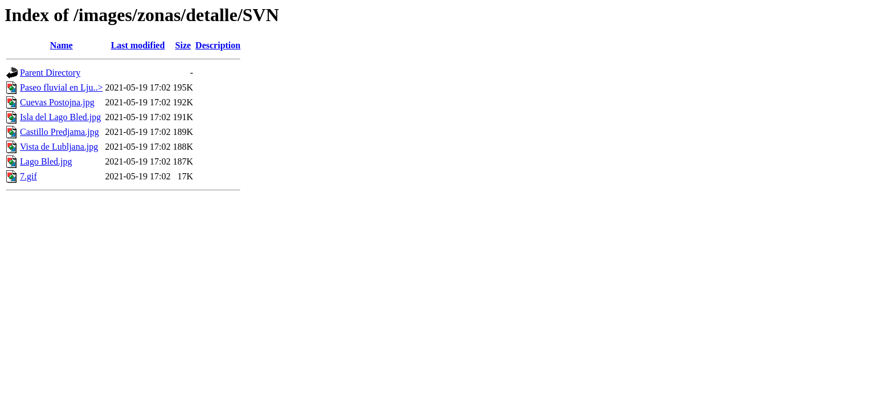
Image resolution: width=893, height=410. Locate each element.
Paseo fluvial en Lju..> (61, 87)
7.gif (28, 176)
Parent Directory (50, 72)
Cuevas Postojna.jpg (57, 102)
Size (183, 45)
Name (61, 45)
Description (217, 45)
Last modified (138, 45)
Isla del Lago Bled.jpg (60, 117)
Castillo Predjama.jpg (59, 132)
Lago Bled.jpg (46, 161)
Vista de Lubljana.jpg (59, 146)
